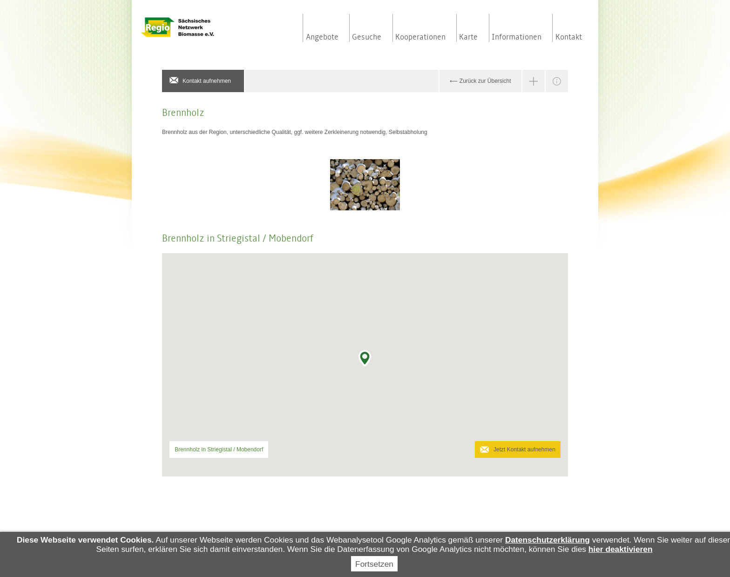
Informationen (516, 37)
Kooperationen (420, 37)
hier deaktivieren (620, 549)
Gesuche (366, 37)
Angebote (322, 37)
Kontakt (568, 37)
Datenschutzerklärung (547, 539)
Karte (468, 37)
